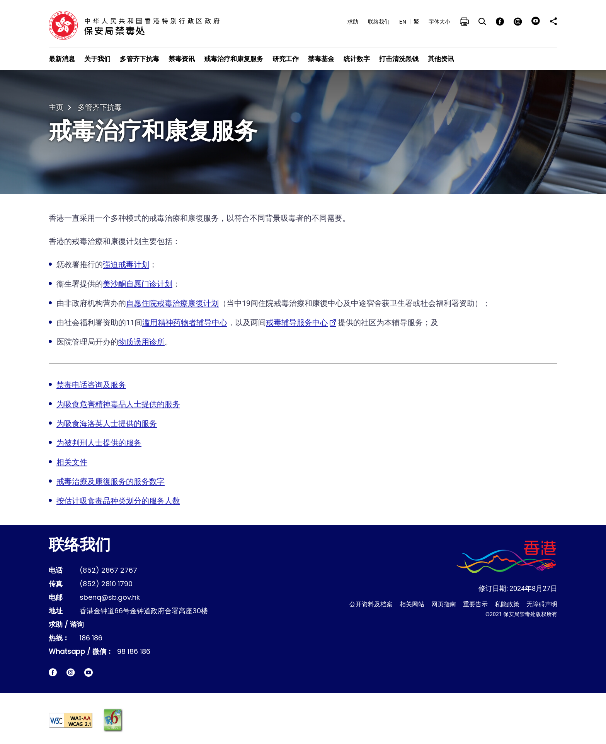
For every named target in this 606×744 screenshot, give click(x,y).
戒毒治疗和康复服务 (233, 59)
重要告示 (475, 604)
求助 (352, 22)
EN (402, 22)
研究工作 (285, 59)
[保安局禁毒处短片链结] (88, 672)
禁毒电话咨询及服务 (91, 384)
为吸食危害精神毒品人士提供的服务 (118, 404)
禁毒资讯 (182, 59)
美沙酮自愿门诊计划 (137, 283)
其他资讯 (441, 59)
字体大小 (439, 22)
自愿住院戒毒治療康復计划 (172, 303)
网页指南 (443, 604)
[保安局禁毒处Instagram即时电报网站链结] (70, 672)
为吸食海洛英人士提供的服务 (106, 423)
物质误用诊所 (141, 341)
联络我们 (379, 22)
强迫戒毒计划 (126, 264)
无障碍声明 (541, 604)
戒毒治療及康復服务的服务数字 (110, 481)
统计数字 (357, 59)
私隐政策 (507, 604)
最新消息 (62, 59)
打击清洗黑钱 (399, 59)
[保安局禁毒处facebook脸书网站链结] (53, 672)
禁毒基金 (321, 59)
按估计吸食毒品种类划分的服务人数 (118, 500)
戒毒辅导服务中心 (297, 322)
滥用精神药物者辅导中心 (184, 322)
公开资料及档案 (371, 604)
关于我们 (97, 59)
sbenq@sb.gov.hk (110, 598)
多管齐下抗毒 (139, 59)
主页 (56, 107)
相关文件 (71, 462)
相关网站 (412, 604)
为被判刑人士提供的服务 (98, 442)
